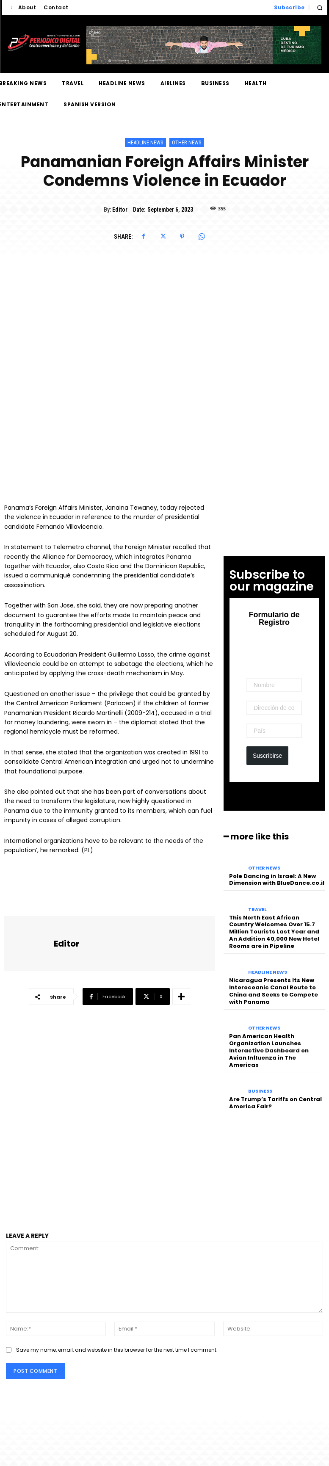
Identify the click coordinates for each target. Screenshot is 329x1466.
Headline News (145, 142)
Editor (119, 209)
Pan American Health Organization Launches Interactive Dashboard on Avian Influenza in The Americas (269, 1050)
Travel (257, 909)
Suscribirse (267, 755)
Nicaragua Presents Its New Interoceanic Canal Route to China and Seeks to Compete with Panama (273, 991)
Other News (186, 142)
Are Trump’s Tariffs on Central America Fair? (275, 1102)
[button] (319, 7)
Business (260, 1091)
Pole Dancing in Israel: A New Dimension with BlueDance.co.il (276, 879)
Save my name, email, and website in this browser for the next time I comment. (117, 1349)
